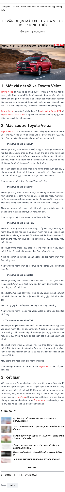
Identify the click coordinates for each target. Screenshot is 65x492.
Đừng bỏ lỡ (8, 411)
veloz (12, 485)
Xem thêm (32, 467)
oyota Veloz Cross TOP (12, 114)
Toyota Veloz (7, 92)
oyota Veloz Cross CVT (50, 111)
